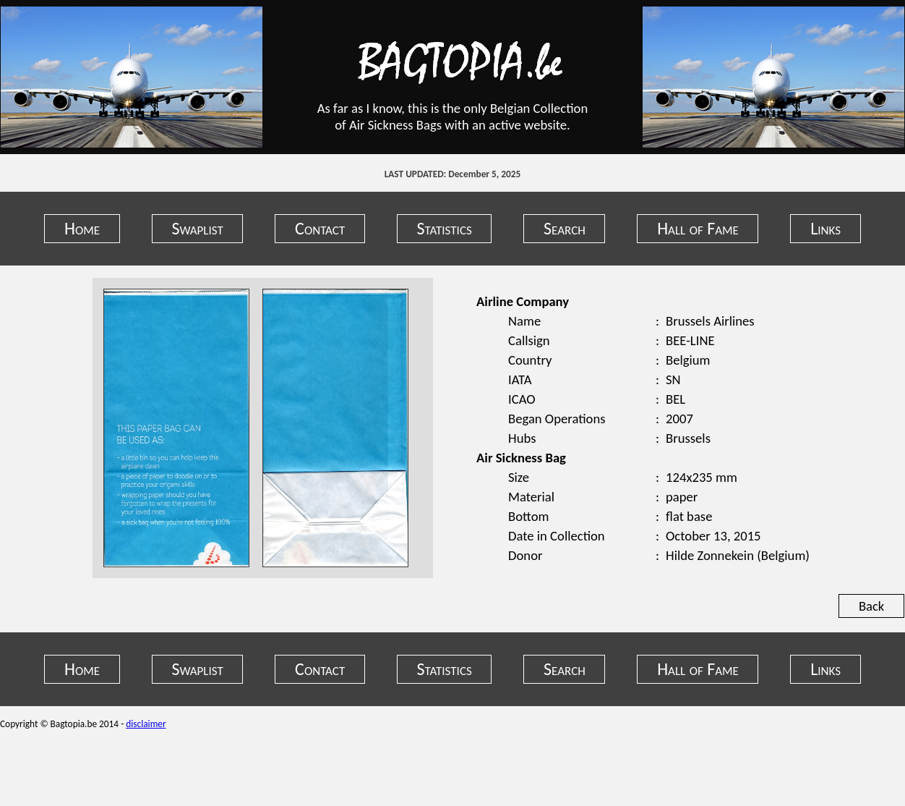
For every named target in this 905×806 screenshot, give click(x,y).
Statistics (444, 228)
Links (825, 228)
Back (871, 606)
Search (565, 228)
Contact (320, 228)
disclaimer (146, 724)
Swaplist (197, 228)
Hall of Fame (698, 228)
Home (82, 228)
